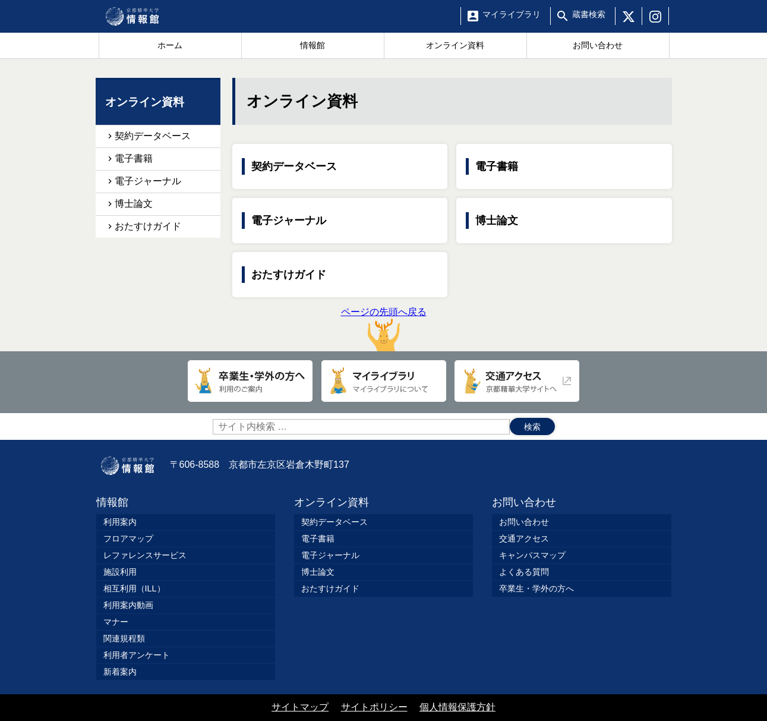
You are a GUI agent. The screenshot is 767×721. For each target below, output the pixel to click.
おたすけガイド (288, 275)
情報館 (112, 502)
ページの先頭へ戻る (384, 329)
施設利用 (120, 572)
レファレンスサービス (145, 555)
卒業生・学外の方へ (536, 588)
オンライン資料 (331, 502)
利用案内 (120, 522)
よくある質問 (524, 572)
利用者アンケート (136, 655)
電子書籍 (496, 166)
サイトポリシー (374, 707)
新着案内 (120, 671)
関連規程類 (124, 638)
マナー (115, 621)
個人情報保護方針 (457, 707)
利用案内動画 (128, 605)
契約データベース (294, 166)
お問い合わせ (524, 502)
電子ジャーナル (288, 220)
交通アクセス (524, 538)
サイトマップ (300, 707)
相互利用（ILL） (134, 588)
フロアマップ (128, 538)
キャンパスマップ (532, 555)
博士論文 (496, 220)
